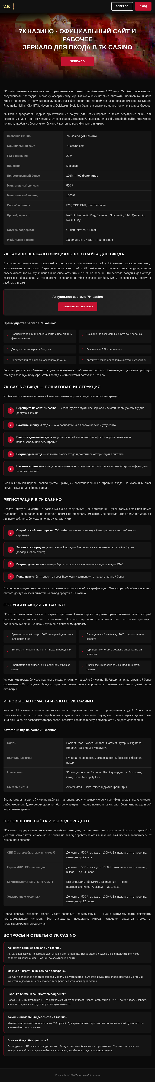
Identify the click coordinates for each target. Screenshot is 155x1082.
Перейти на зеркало (78, 306)
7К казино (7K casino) (87, 1075)
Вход (143, 6)
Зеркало (122, 6)
